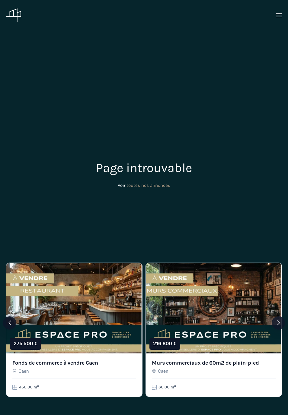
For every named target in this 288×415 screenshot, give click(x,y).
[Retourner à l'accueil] (13, 15)
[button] (279, 15)
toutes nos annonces (148, 185)
